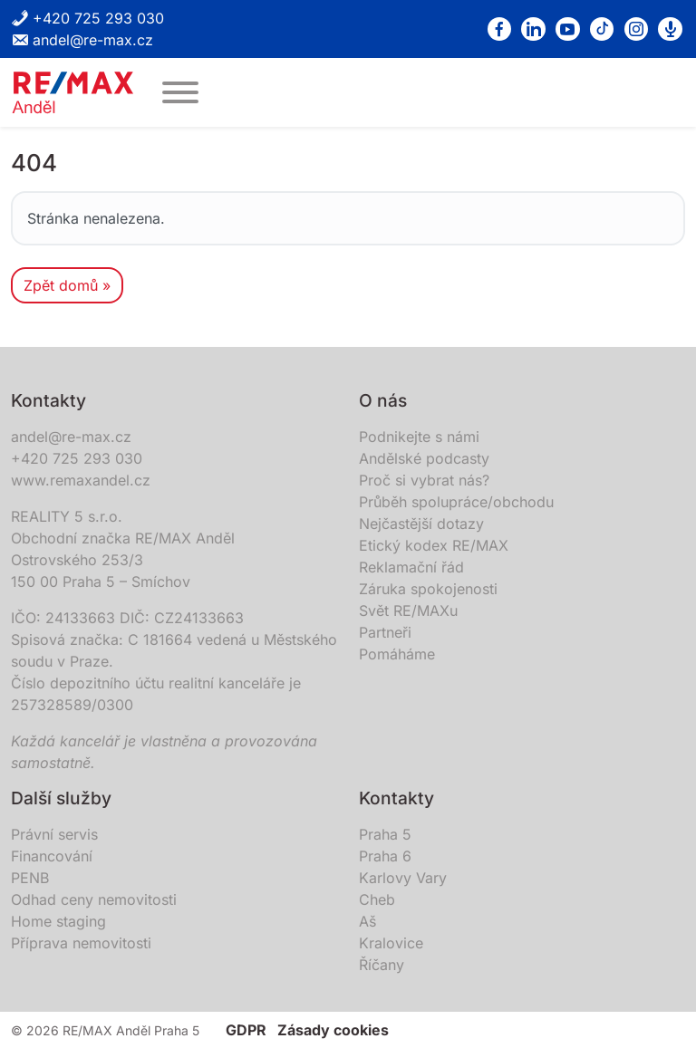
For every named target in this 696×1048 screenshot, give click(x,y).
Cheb (377, 899)
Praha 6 (385, 856)
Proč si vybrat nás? (424, 480)
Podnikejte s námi (419, 437)
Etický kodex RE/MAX (433, 545)
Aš (367, 921)
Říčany (381, 965)
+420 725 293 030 (87, 18)
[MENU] (180, 92)
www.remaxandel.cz (80, 480)
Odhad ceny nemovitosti (94, 899)
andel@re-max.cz (82, 40)
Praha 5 (385, 834)
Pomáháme (397, 654)
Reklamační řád (411, 567)
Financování (51, 856)
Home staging (58, 921)
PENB (30, 878)
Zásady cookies (333, 1030)
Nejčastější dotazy (421, 523)
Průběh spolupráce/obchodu (456, 502)
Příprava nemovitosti (81, 943)
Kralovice (391, 943)
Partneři (385, 632)
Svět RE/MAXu (408, 610)
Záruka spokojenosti (428, 589)
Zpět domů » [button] (67, 285)
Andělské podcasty (424, 458)
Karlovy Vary (403, 878)
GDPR (246, 1030)
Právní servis (54, 834)
